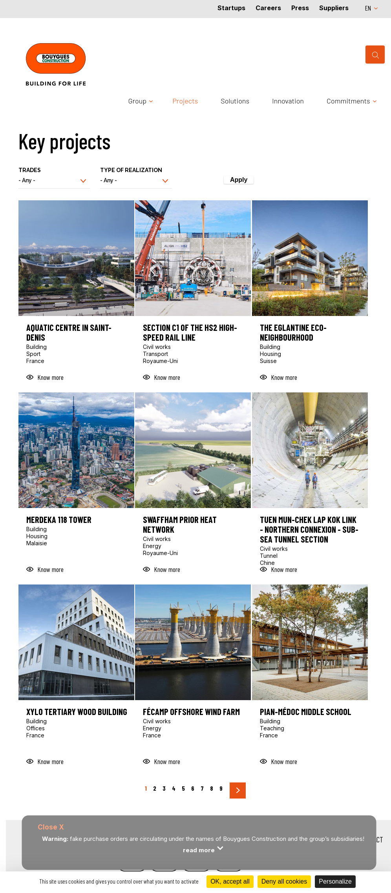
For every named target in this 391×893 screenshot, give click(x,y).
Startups (231, 8)
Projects (185, 100)
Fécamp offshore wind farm (191, 712)
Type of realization (131, 170)
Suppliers (334, 8)
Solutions (235, 100)
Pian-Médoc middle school (305, 712)
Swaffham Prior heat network (180, 524)
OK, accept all (230, 881)
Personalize (335, 881)
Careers (268, 8)
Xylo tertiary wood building (76, 712)
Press (300, 8)
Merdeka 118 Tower (58, 520)
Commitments (348, 100)
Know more (50, 377)
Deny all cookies (284, 881)
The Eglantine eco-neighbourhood (293, 332)
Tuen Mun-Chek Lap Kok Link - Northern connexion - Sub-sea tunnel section (309, 529)
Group (137, 100)
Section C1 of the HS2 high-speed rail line (190, 332)
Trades (29, 170)
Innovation (288, 100)
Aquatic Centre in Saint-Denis (68, 332)
